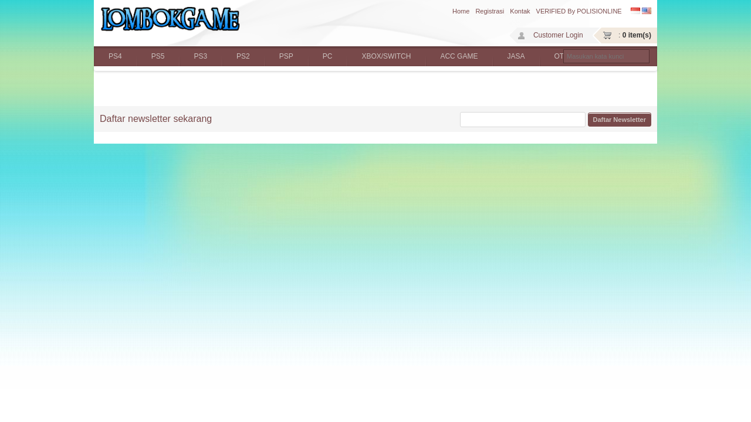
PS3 (200, 56)
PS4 (115, 56)
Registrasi (489, 11)
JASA (516, 56)
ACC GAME (459, 56)
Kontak (520, 11)
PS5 (158, 56)
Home (460, 11)
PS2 (243, 56)
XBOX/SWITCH (386, 56)
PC (328, 56)
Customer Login (558, 35)
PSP (286, 56)
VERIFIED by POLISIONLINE (579, 11)
